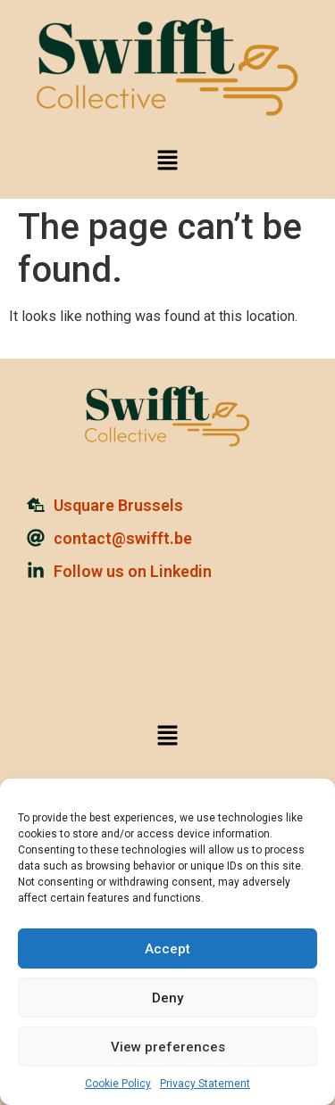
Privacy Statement (205, 1083)
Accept (167, 949)
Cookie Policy (118, 1083)
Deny (167, 998)
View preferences (168, 1047)
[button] (167, 161)
